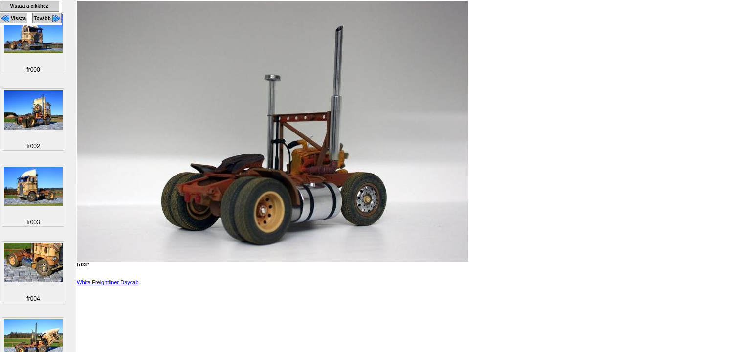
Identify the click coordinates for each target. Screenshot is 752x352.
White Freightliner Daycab (108, 282)
